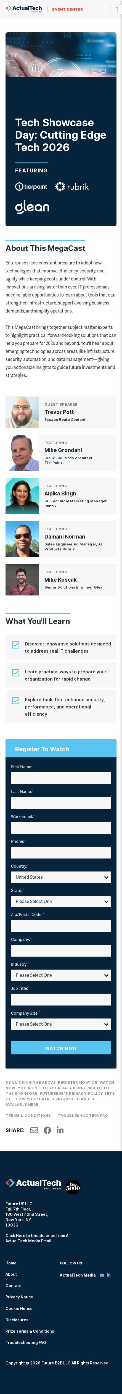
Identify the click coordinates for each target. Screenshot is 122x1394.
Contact (13, 1285)
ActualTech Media (44, 9)
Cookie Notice (19, 1308)
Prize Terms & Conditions (30, 1331)
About (11, 1274)
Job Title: (20, 988)
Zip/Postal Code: (27, 914)
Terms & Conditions (28, 1115)
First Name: (22, 766)
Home (11, 1263)
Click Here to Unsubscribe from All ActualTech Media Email (38, 1238)
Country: (20, 866)
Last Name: (22, 791)
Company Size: (25, 1013)
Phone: (18, 841)
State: (17, 890)
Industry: (20, 964)
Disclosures (17, 1319)
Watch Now (61, 1048)
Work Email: (23, 816)
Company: (21, 939)
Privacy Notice (19, 1297)
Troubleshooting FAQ (83, 1115)
